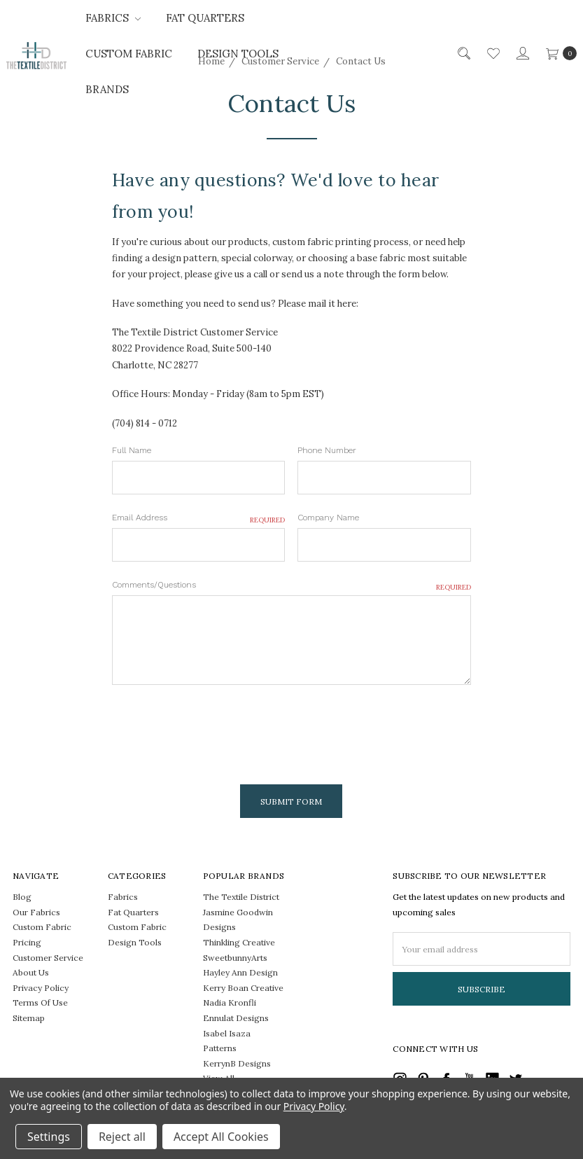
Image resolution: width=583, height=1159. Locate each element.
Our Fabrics (36, 912)
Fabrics (113, 18)
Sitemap (29, 1018)
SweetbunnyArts (235, 957)
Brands (107, 89)
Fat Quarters (205, 18)
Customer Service (48, 957)
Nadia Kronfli (229, 1002)
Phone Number (326, 450)
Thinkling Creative (239, 942)
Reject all (122, 1136)
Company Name (328, 517)
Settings (48, 1136)
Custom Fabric (128, 53)
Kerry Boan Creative (243, 988)
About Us (31, 972)
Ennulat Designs (236, 1018)
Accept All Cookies (221, 1136)
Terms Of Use (40, 1002)
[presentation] (218, 729)
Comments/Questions (291, 585)
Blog (22, 896)
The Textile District (241, 896)
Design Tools (238, 53)
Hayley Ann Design (240, 972)
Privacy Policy (41, 988)
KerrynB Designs (237, 1063)
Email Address (199, 518)
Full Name (131, 450)
